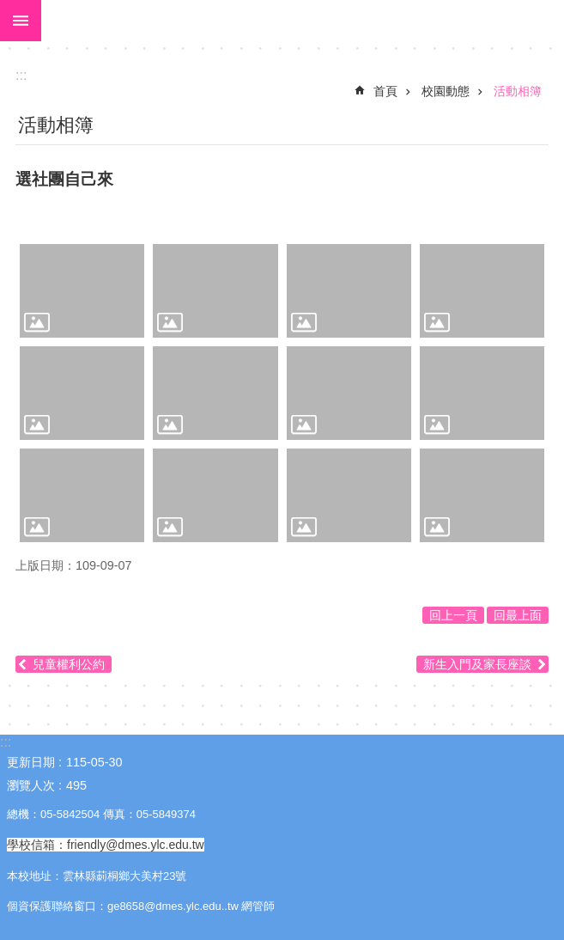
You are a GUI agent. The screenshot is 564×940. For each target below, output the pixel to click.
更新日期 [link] (31, 762)
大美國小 (302, 20)
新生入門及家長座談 (477, 664)
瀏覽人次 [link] (31, 785)
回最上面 (518, 615)
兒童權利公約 (69, 664)
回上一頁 (453, 615)
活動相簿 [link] (518, 91)
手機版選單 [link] (20, 20)
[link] (82, 291)
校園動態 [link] (445, 91)
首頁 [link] (385, 91)
